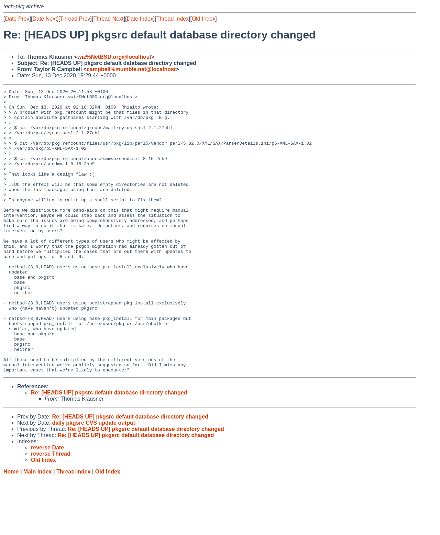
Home (11, 528)
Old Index (203, 19)
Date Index (139, 19)
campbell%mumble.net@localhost (131, 69)
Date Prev (17, 19)
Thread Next (108, 19)
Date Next (44, 19)
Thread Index (172, 19)
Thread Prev (75, 19)
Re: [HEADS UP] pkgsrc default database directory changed (109, 449)
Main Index (37, 528)
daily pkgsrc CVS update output (93, 479)
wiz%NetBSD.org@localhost (114, 57)
